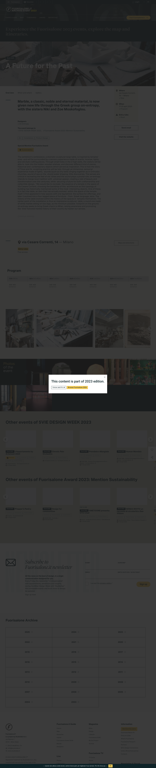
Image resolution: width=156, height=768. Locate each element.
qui (104, 766)
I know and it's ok (59, 387)
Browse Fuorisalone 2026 (79, 387)
